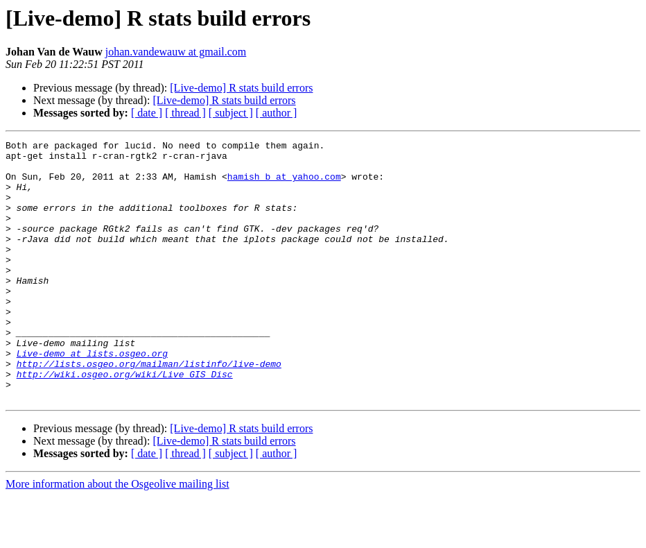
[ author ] (276, 113)
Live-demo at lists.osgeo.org (92, 397)
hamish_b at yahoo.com (284, 184)
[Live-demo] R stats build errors (241, 88)
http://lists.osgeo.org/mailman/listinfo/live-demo (149, 409)
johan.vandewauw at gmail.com (176, 52)
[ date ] (146, 113)
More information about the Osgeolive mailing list (117, 536)
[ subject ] (231, 113)
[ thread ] (185, 113)
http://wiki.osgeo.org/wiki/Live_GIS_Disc (125, 422)
